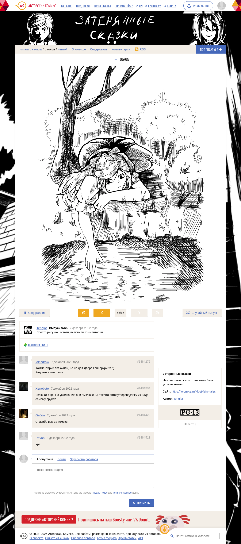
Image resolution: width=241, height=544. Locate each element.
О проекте (36, 538)
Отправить (141, 502)
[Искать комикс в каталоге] (172, 536)
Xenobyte (42, 388)
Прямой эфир (124, 5)
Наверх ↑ (190, 424)
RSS (143, 49)
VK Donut (141, 519)
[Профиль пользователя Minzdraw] (25, 360)
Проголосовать (38, 345)
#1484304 (143, 388)
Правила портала (83, 538)
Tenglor (178, 398)
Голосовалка (102, 5)
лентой (63, 49)
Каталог (66, 5)
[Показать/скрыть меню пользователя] (221, 5)
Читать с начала (30, 49)
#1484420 (143, 415)
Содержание (98, 49)
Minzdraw (42, 361)
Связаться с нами (57, 538)
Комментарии (121, 49)
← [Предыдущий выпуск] (116, 59)
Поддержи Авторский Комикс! (49, 519)
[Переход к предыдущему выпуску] (41, 185)
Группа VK (154, 5)
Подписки (83, 5)
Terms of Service (122, 492)
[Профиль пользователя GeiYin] (25, 413)
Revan (40, 438)
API (140, 5)
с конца (50, 49)
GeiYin (40, 415)
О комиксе (79, 49)
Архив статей (127, 538)
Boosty (171, 5)
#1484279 (143, 361)
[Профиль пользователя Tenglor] (28, 330)
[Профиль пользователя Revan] (25, 436)
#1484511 (143, 437)
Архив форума (107, 538)
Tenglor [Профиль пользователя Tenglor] (42, 328)
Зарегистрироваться (84, 459)
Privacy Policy (99, 492)
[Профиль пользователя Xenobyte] (25, 386)
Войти (61, 459)
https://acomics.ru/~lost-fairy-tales (194, 391)
